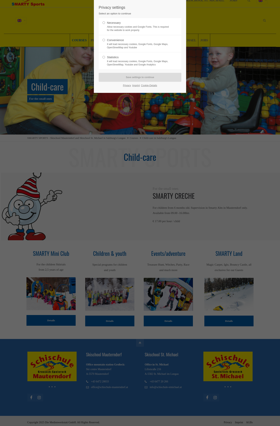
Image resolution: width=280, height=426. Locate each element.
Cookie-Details (149, 85)
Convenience (138, 43)
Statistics (138, 60)
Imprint (136, 85)
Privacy (127, 85)
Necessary (138, 26)
